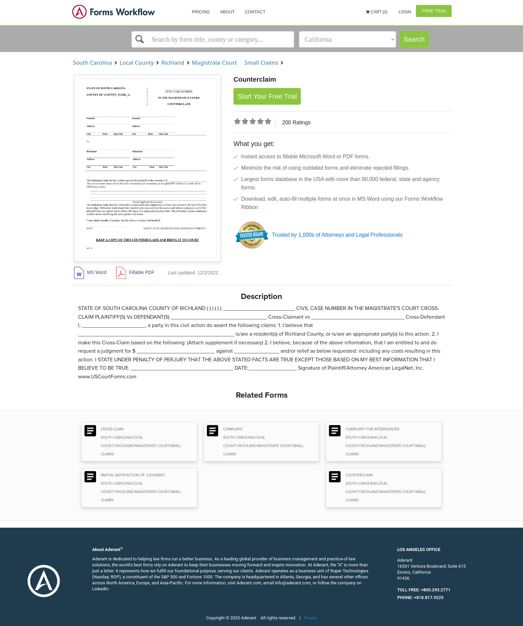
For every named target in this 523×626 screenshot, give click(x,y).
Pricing (201, 11)
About (227, 11)
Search (414, 39)
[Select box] (212, 39)
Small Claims (261, 62)
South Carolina (92, 62)
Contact (255, 11)
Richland (172, 62)
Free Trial (434, 10)
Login (404, 12)
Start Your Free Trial (267, 96)
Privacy (310, 618)
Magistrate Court (214, 62)
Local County (136, 62)
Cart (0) (377, 12)
